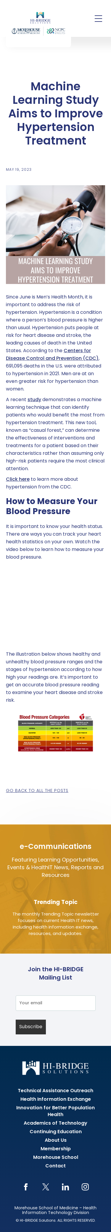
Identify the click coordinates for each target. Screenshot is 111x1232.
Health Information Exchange (55, 1099)
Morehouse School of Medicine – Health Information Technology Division (55, 1210)
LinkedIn (66, 1186)
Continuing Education (56, 1132)
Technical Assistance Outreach (55, 1091)
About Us (56, 1140)
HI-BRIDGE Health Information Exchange (38, 23)
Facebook (26, 1186)
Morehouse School (55, 1157)
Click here (18, 479)
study (34, 400)
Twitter (46, 1186)
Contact (55, 1166)
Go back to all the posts (37, 791)
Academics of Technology (55, 1123)
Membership (56, 1149)
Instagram (85, 1186)
